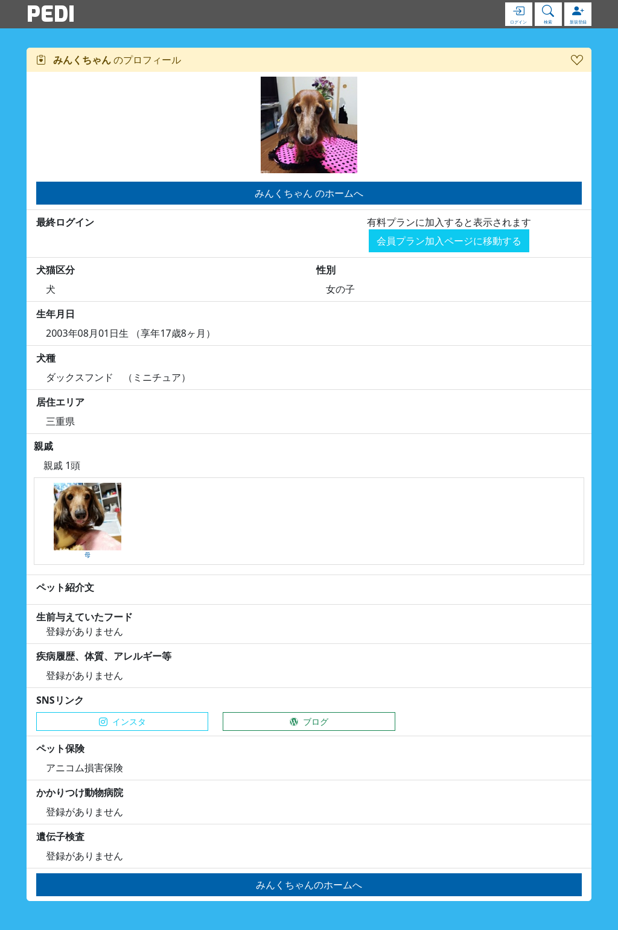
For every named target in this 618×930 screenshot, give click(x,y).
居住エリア (60, 402)
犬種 (46, 358)
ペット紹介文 (65, 587)
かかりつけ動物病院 (79, 792)
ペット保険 (60, 748)
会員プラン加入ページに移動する (449, 240)
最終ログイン (65, 222)
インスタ (122, 721)
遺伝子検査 (60, 836)
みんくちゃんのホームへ (309, 884)
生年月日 (55, 313)
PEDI (51, 13)
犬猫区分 (55, 269)
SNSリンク (60, 700)
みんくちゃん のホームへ (309, 193)
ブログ (309, 721)
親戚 (43, 446)
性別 (326, 269)
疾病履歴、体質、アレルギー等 (103, 656)
